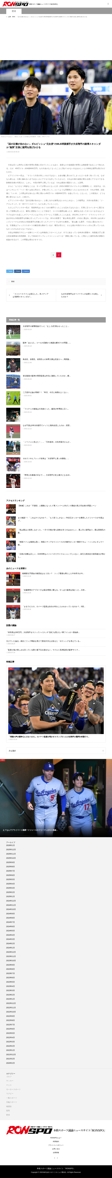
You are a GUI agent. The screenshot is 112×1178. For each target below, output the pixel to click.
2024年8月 (10, 918)
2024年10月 (11, 909)
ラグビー (9, 1094)
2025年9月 (10, 862)
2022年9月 (10, 1016)
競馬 (8, 1111)
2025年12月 (11, 849)
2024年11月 (11, 905)
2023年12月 (11, 952)
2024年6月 (10, 926)
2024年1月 (10, 948)
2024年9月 (10, 914)
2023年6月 (10, 978)
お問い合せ (56, 1149)
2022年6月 (10, 1029)
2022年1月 (10, 1050)
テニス (9, 1085)
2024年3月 (10, 939)
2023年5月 (10, 982)
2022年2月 (10, 1046)
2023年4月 (10, 986)
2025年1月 (10, 896)
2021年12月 (11, 1054)
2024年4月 (10, 935)
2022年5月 (10, 1033)
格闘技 (9, 1106)
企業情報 (56, 1152)
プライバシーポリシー (56, 1145)
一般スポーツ (11, 1098)
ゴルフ (9, 1076)
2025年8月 (10, 867)
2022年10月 (11, 1012)
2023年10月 (11, 961)
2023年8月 (10, 969)
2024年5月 (10, 931)
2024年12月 (11, 901)
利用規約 (56, 1141)
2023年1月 (10, 999)
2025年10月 (11, 858)
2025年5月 (10, 879)
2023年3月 (10, 990)
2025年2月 (10, 892)
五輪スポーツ (11, 1102)
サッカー (9, 1081)
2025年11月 (11, 854)
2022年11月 (11, 1008)
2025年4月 (10, 884)
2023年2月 (10, 995)
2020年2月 (10, 1063)
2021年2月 (10, 1059)
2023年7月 (10, 973)
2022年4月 (10, 1037)
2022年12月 (11, 1003)
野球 (14, 11)
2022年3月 (10, 1042)
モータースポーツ (13, 1089)
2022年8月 (10, 1020)
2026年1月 (10, 845)
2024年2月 (10, 943)
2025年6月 (10, 875)
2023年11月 (11, 956)
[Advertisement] (56, 40)
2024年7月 (10, 922)
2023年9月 (10, 965)
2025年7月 (10, 871)
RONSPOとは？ (56, 1138)
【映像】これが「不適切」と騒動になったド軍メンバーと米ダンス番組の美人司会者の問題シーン (57, 506)
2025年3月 (10, 888)
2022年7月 (10, 1025)
